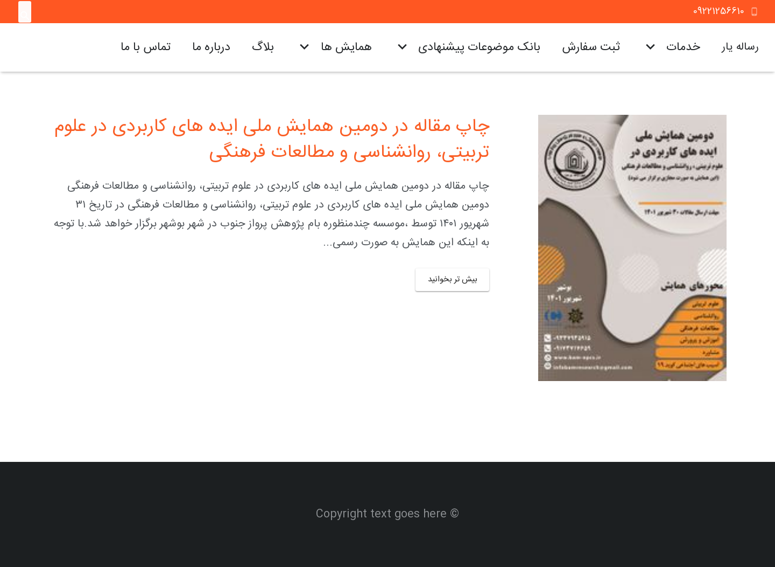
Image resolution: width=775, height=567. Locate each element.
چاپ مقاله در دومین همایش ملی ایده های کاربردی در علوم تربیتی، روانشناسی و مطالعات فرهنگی (271, 140)
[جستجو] (25, 16)
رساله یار (740, 47)
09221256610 (718, 11)
